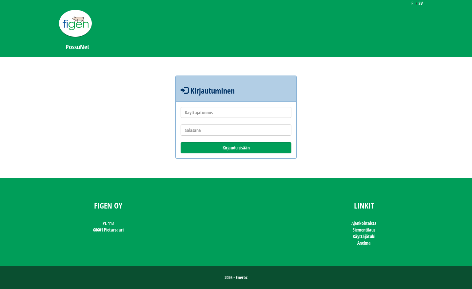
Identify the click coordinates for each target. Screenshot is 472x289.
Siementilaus (364, 230)
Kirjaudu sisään (236, 147)
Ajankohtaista (364, 223)
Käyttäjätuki (364, 236)
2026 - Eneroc (236, 277)
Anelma (364, 243)
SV (421, 3)
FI (413, 3)
